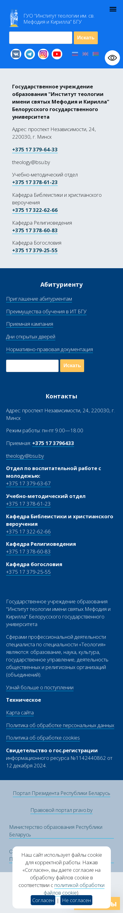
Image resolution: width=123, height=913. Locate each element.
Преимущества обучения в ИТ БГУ (46, 311)
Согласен (43, 900)
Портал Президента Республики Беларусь (61, 792)
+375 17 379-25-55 (35, 250)
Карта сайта (20, 712)
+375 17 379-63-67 (28, 483)
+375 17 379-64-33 (35, 149)
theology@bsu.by (25, 455)
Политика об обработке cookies (43, 737)
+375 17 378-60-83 (35, 230)
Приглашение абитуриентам (39, 298)
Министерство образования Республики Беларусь (55, 830)
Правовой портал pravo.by (61, 809)
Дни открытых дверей (30, 336)
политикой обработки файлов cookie (74, 889)
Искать (85, 38)
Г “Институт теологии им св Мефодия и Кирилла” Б (58, 19)
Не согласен (76, 900)
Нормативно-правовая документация (49, 349)
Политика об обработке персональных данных (60, 725)
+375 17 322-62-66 (35, 209)
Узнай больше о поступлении (39, 687)
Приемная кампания (29, 323)
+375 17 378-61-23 (35, 182)
